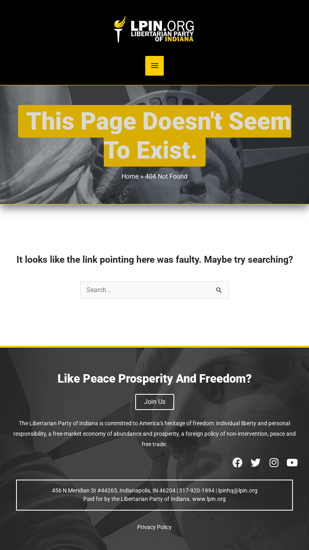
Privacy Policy (154, 527)
